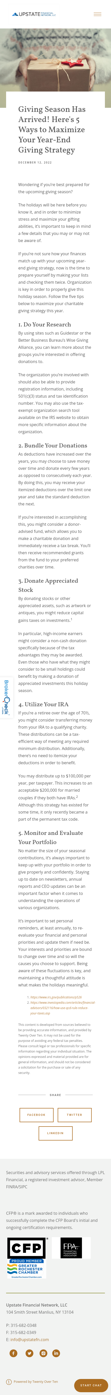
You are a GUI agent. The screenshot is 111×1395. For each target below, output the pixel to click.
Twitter (74, 1115)
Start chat (91, 1385)
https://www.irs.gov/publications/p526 (56, 997)
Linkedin (55, 1133)
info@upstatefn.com (29, 1339)
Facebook (36, 1115)
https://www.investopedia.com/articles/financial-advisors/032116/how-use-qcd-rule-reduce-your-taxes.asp (63, 1007)
